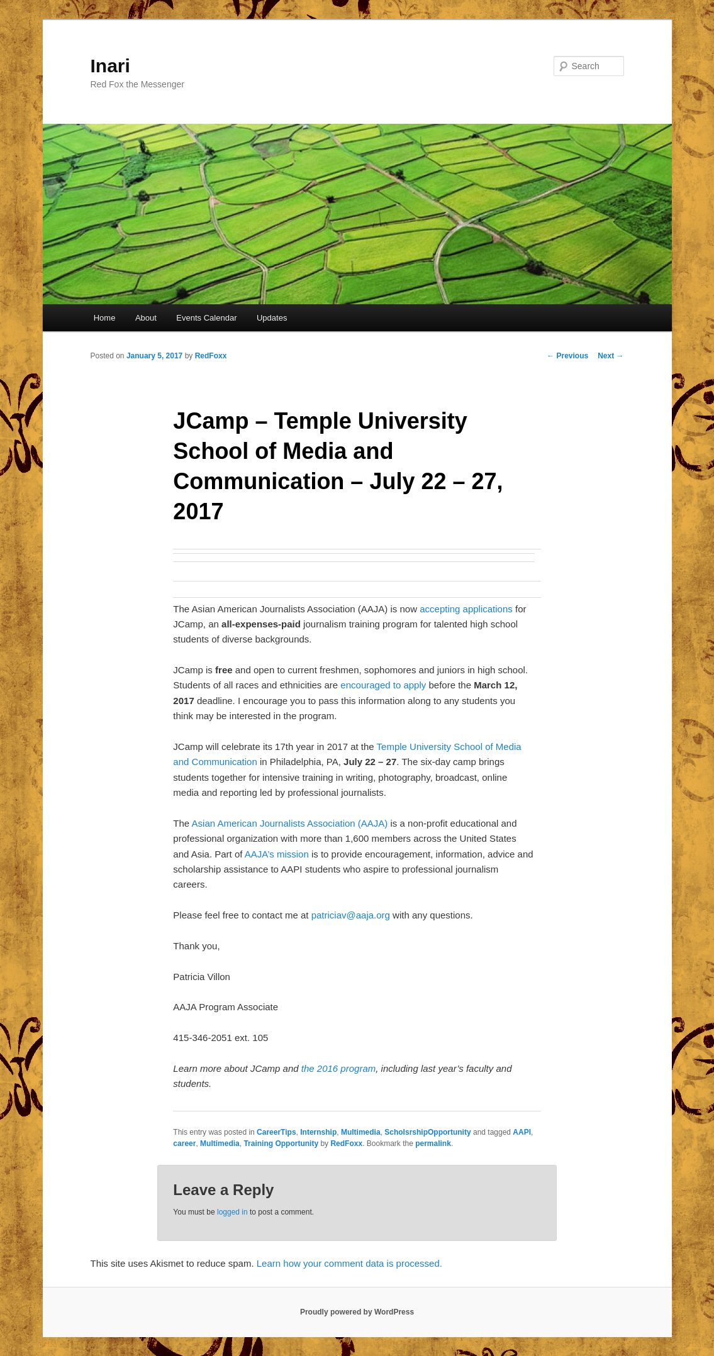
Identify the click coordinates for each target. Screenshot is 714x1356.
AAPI (522, 1132)
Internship (318, 1132)
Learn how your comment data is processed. (349, 1263)
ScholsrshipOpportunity (427, 1132)
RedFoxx (211, 355)
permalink (433, 1143)
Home (105, 317)
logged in (232, 1212)
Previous (567, 355)
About (146, 317)
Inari (110, 65)
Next (610, 355)
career (184, 1143)
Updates (272, 317)
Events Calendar (206, 317)
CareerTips (276, 1132)
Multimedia (361, 1132)
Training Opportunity (280, 1143)
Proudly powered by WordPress (357, 1312)
